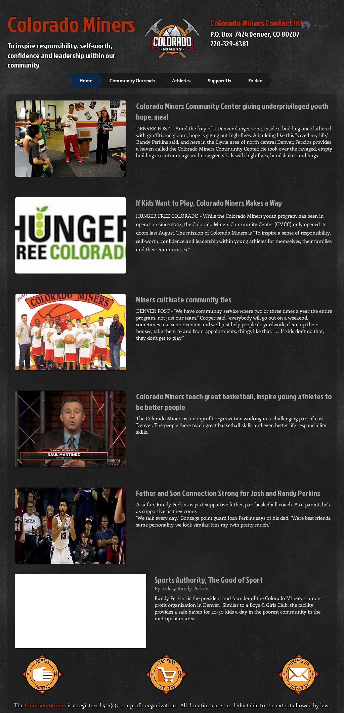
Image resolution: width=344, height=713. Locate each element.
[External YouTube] (80, 611)
